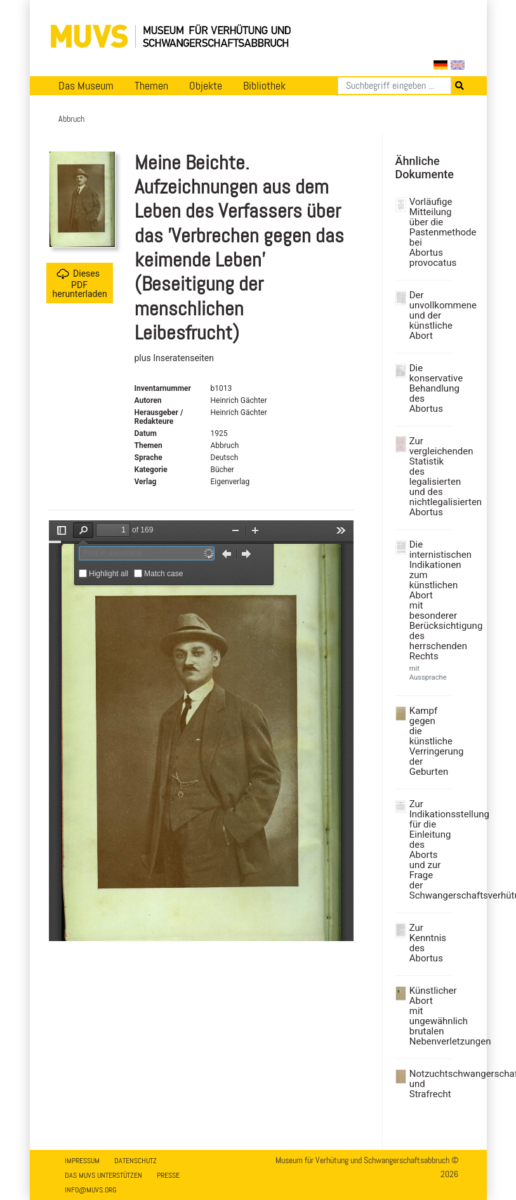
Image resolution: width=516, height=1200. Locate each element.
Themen (151, 85)
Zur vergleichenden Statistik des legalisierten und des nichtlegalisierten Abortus (429, 476)
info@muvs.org (90, 1190)
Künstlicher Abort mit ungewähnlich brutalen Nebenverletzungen (429, 1016)
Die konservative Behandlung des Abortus (429, 388)
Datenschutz (135, 1161)
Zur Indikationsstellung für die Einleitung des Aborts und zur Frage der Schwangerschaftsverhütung (429, 849)
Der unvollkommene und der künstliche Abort (429, 315)
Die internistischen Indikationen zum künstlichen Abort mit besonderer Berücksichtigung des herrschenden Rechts (429, 600)
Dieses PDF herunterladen (80, 283)
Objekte (205, 85)
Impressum (82, 1161)
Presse (168, 1175)
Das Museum (86, 85)
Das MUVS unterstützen (103, 1175)
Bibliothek (264, 85)
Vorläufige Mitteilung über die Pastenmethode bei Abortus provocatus (429, 232)
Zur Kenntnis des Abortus (427, 943)
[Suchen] (394, 85)
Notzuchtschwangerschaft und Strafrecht (429, 1084)
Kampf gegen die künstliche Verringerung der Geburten (429, 741)
